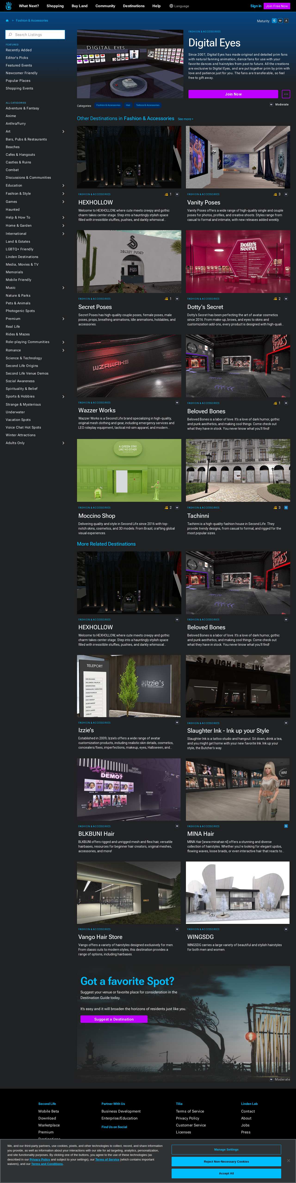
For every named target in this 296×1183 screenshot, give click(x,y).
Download (47, 1118)
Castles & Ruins (18, 162)
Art (8, 131)
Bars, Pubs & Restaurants (26, 139)
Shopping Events (19, 88)
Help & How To (18, 217)
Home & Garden (19, 225)
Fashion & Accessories (32, 20)
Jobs (245, 1125)
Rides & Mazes (18, 334)
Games (11, 202)
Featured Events (19, 65)
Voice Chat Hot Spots (23, 427)
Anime (11, 116)
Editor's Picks (17, 58)
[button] (29, 6)
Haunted (13, 209)
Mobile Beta (48, 1111)
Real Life (13, 326)
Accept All (226, 1173)
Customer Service (191, 1125)
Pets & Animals (18, 303)
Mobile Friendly (18, 280)
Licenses (183, 1132)
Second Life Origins (22, 366)
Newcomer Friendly (22, 73)
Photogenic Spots (20, 311)
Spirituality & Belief (21, 389)
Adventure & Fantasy (22, 108)
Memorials (14, 272)
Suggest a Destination (114, 1019)
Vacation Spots (18, 420)
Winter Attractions (20, 435)
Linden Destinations (22, 257)
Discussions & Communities (28, 177)
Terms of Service (190, 1111)
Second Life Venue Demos (27, 373)
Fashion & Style (18, 193)
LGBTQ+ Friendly (20, 249)
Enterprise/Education (120, 1118)
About (246, 1118)
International (16, 234)
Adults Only (15, 443)
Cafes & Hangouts (20, 155)
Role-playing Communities (27, 342)
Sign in (255, 6)
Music (11, 288)
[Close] (289, 1160)
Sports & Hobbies (20, 396)
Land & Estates (18, 241)
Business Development (121, 1111)
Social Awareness (20, 381)
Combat (12, 170)
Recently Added (19, 50)
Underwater (15, 412)
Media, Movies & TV (22, 264)
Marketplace (49, 1125)
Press (246, 1132)
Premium (13, 319)
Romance (13, 350)
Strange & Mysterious (23, 404)
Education (14, 185)
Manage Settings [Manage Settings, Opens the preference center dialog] (226, 1149)
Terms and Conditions (47, 1164)
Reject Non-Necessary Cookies (226, 1161)
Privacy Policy (187, 1118)
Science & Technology (24, 358)
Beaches (13, 147)
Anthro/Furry (16, 123)
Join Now (233, 94)
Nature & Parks (18, 295)
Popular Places (18, 81)
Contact (248, 1111)
